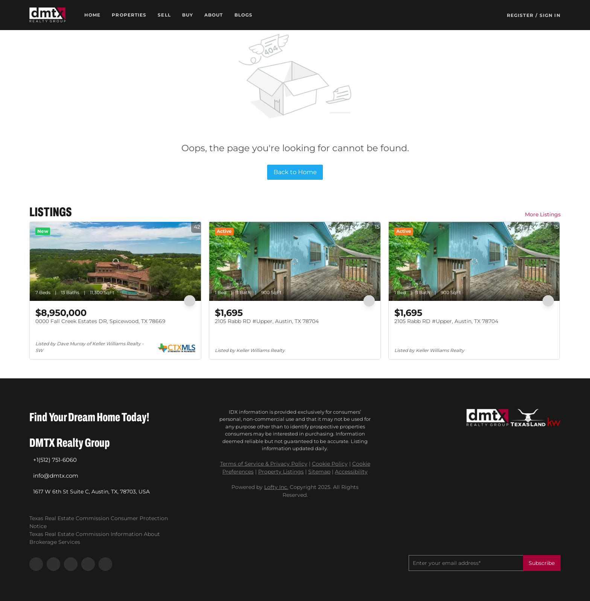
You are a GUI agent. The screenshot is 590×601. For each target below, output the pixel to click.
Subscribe (542, 563)
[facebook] (36, 564)
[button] (47, 15)
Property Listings (281, 471)
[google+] (105, 564)
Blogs (243, 15)
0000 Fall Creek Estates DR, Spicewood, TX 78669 (100, 321)
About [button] (213, 15)
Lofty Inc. (276, 487)
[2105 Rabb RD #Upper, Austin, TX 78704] (294, 261)
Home (92, 15)
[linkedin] (53, 564)
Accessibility (351, 471)
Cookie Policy (330, 463)
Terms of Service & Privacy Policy (263, 463)
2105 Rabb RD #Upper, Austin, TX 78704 (267, 321)
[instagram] (71, 564)
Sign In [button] (550, 15)
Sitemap (319, 471)
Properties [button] (129, 15)
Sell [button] (164, 15)
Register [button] (520, 15)
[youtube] (88, 564)
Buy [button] (187, 15)
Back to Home (295, 172)
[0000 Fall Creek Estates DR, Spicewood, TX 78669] (115, 261)
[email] (466, 563)
